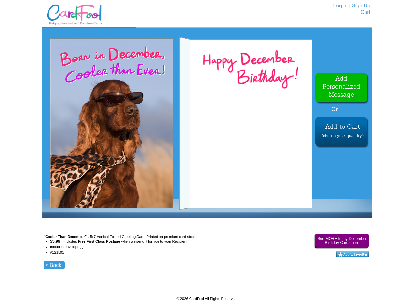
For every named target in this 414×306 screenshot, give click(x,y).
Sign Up (361, 5)
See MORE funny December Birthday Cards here (341, 240)
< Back (53, 265)
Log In (340, 5)
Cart (365, 12)
